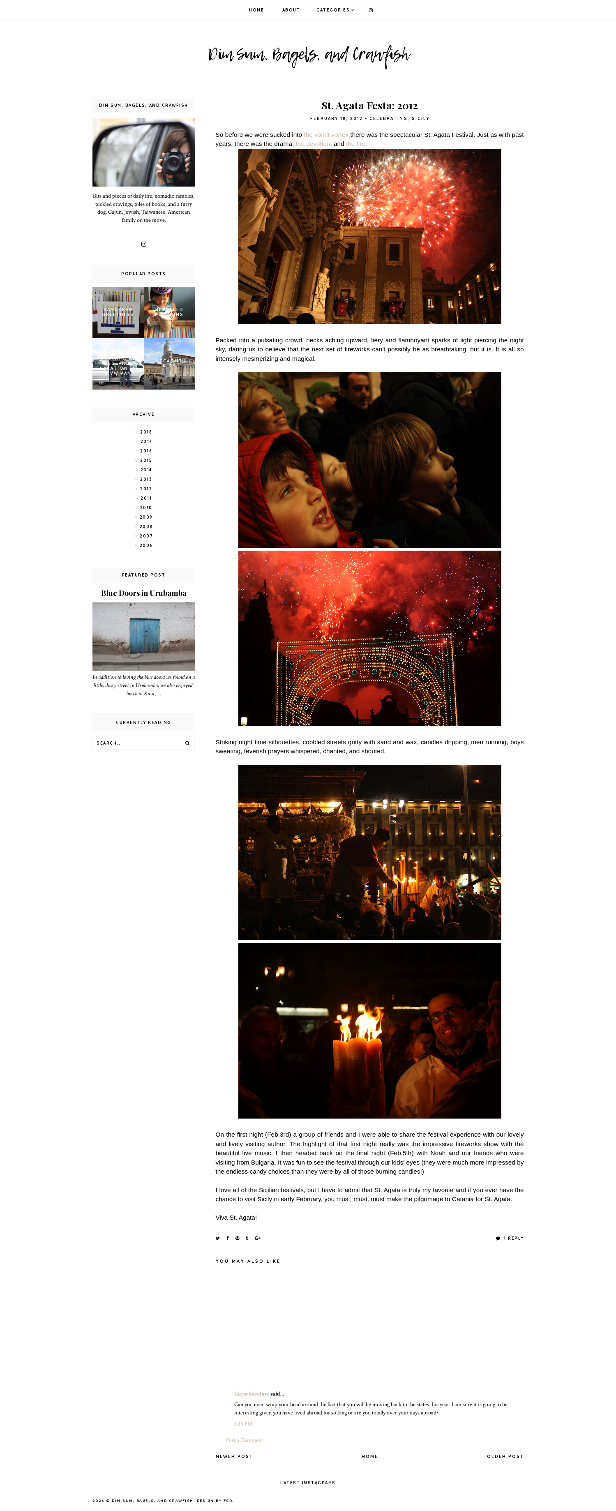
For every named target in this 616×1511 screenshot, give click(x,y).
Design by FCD (215, 1500)
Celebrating (388, 118)
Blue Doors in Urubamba (144, 593)
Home (256, 10)
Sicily (420, 118)
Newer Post (234, 1456)
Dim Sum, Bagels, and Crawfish (153, 1500)
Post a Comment (244, 1440)
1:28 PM (243, 1424)
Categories (333, 10)
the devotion (313, 143)
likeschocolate (251, 1394)
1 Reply (513, 1238)
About (291, 10)
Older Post (505, 1456)
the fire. (357, 143)
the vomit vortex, (327, 134)
